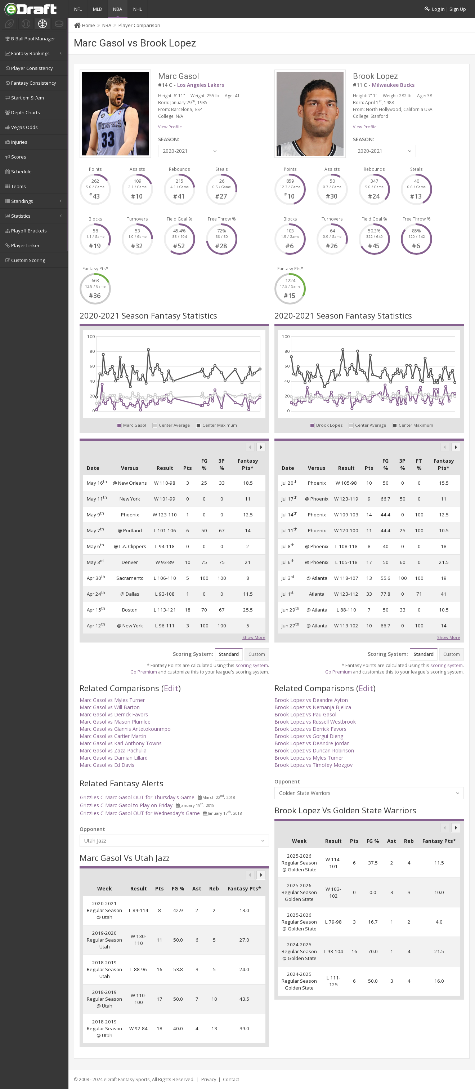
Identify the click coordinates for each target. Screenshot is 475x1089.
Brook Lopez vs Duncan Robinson (314, 750)
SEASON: (168, 139)
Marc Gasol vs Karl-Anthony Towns (121, 743)
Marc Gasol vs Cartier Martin (113, 736)
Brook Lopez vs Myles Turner (308, 757)
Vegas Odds (21, 127)
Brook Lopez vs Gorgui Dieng (308, 736)
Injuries (15, 142)
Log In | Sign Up (445, 9)
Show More (253, 637)
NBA (117, 9)
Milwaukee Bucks (393, 84)
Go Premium (143, 672)
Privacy (208, 1079)
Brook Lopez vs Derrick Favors (310, 728)
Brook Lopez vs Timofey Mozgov (313, 764)
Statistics (34, 216)
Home (88, 25)
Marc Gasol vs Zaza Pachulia (113, 750)
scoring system (252, 665)
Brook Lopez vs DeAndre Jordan (312, 743)
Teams (15, 186)
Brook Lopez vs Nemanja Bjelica (312, 707)
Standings (34, 201)
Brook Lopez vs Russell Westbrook (315, 721)
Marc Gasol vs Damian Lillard (114, 757)
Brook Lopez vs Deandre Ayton (311, 700)
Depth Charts (22, 112)
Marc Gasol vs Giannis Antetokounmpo (125, 728)
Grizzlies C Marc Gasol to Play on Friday (126, 805)
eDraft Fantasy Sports (127, 1079)
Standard (229, 654)
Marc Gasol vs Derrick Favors (114, 714)
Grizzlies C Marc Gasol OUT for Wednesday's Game (140, 813)
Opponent (92, 829)
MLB (97, 9)
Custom (256, 654)
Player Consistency (28, 68)
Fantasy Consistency (30, 83)
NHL (137, 9)
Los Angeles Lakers (200, 84)
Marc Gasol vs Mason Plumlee (115, 721)
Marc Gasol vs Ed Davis (107, 764)
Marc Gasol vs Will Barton (110, 707)
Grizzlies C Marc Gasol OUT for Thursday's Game (137, 797)
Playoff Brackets (25, 230)
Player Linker (22, 245)
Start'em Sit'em (24, 97)
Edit (171, 688)
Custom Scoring (24, 260)
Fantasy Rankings (34, 53)
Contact (231, 1079)
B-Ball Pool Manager (29, 38)
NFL (78, 9)
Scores (15, 157)
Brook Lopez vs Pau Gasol (305, 714)
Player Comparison (139, 25)
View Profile (170, 126)
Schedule (18, 171)
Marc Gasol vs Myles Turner (112, 700)
